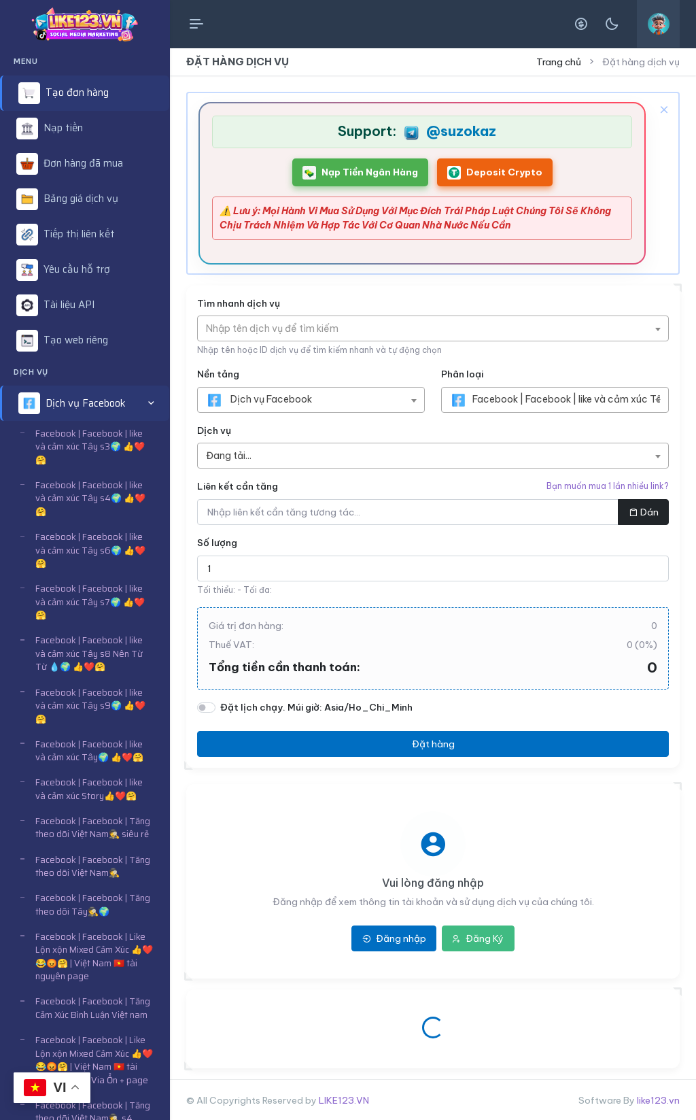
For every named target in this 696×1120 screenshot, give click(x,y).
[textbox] (279, 328)
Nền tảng (218, 374)
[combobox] (433, 328)
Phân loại (462, 374)
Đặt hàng (433, 744)
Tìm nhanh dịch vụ (238, 303)
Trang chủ (558, 62)
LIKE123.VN (344, 1100)
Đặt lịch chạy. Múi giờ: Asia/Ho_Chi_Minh (316, 707)
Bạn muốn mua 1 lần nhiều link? (607, 486)
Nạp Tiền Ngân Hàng (360, 173)
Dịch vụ (214, 430)
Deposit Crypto (494, 173)
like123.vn (658, 1100)
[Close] (662, 108)
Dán (644, 512)
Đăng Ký (478, 938)
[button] (84, 403)
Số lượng (217, 543)
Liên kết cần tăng (237, 486)
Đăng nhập (394, 938)
